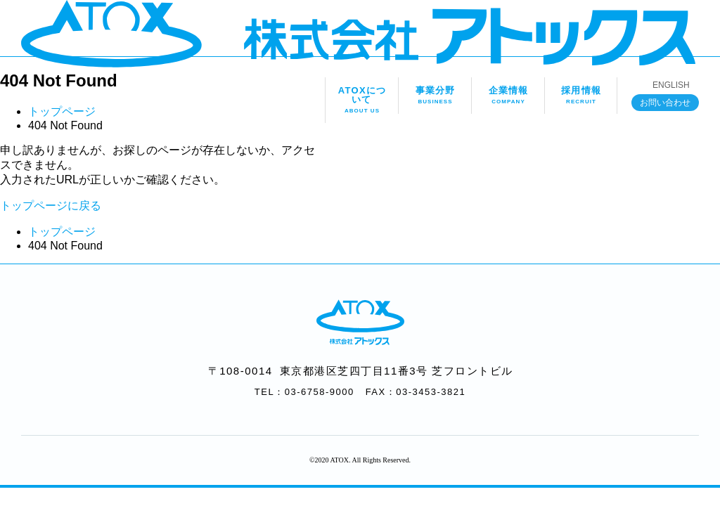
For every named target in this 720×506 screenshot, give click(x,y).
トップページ (62, 111)
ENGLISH (671, 85)
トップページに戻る (50, 206)
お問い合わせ (665, 103)
